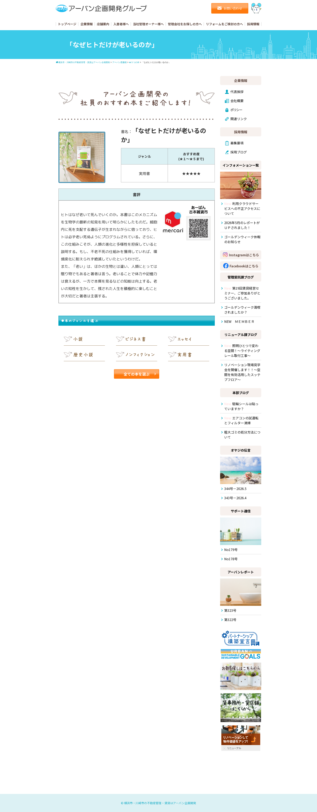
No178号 (231, 558)
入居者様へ (121, 24)
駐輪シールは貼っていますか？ (241, 406)
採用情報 (253, 24)
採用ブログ (238, 152)
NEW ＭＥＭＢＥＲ (239, 321)
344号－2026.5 (235, 488)
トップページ (67, 24)
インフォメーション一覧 (241, 165)
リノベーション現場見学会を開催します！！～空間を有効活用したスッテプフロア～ (242, 372)
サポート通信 (241, 510)
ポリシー (236, 109)
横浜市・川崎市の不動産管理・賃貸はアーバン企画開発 (160, 803)
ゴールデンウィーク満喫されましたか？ (242, 310)
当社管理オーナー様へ (148, 24)
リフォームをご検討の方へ (224, 24)
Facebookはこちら (244, 265)
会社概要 (237, 100)
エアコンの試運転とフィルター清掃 (241, 420)
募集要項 (237, 142)
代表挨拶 (237, 91)
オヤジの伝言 (241, 450)
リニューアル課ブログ (240, 334)
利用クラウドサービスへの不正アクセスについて (242, 208)
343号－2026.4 (235, 497)
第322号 (230, 619)
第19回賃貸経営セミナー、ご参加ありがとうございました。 (242, 293)
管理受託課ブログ (241, 277)
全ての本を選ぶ (137, 374)
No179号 (231, 549)
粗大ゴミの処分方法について (242, 434)
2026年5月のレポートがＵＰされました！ (242, 225)
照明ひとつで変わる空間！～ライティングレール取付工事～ (242, 350)
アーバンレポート (241, 571)
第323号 (230, 610)
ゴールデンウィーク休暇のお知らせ (242, 239)
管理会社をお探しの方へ (185, 24)
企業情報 (86, 24)
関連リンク (238, 118)
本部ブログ (240, 392)
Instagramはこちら (244, 254)
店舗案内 (103, 24)
